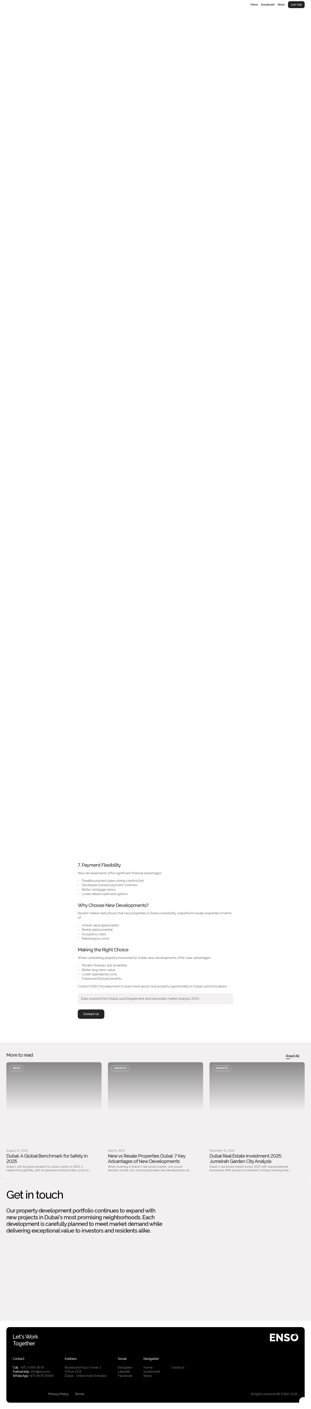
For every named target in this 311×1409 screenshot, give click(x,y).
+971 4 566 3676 (32, 1367)
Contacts (177, 1367)
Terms (79, 1394)
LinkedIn (124, 1372)
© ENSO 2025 (287, 1394)
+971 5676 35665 (41, 1376)
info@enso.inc (41, 1372)
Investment (268, 4)
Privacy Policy (58, 1394)
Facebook (125, 1376)
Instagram (125, 1367)
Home (254, 4)
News (281, 4)
